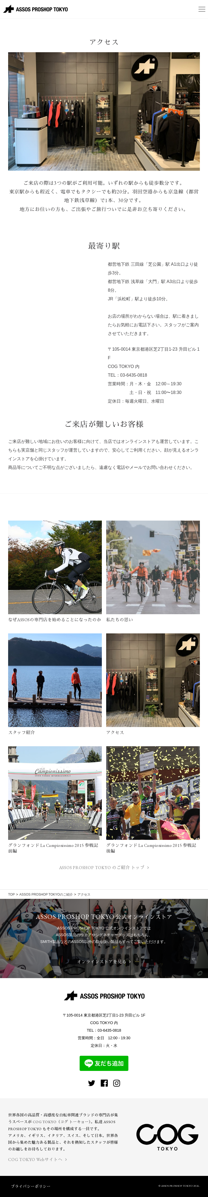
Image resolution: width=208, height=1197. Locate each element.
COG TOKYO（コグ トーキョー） (62, 1121)
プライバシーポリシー (31, 1186)
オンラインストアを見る (104, 962)
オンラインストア (138, 441)
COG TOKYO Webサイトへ (37, 1159)
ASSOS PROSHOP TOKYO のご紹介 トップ (103, 867)
